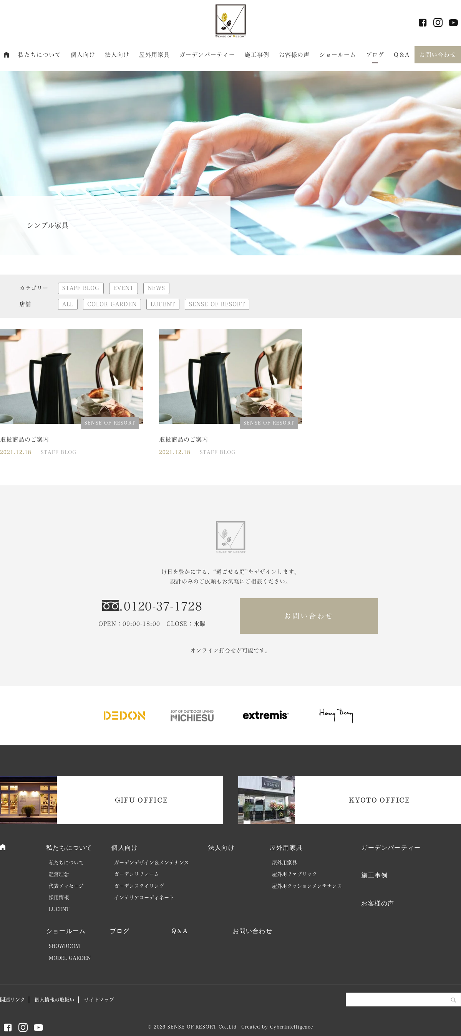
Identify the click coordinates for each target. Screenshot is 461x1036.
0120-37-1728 (163, 606)
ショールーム (338, 55)
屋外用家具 (154, 55)
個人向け (83, 55)
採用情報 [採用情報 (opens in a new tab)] (59, 897)
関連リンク (12, 999)
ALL (67, 304)
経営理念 (59, 874)
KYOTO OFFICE (379, 800)
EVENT (123, 288)
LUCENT (163, 304)
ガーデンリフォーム (136, 874)
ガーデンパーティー (207, 55)
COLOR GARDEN (112, 304)
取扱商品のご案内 (24, 439)
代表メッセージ (66, 886)
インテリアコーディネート (144, 897)
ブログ (375, 55)
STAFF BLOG (80, 288)
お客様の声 (294, 55)
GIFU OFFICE (141, 800)
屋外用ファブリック (294, 874)
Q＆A (402, 55)
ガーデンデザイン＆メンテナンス (151, 862)
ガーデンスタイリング (139, 886)
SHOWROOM (64, 945)
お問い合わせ (437, 55)
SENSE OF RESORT (217, 304)
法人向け (117, 55)
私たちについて (39, 55)
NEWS (156, 288)
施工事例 (257, 55)
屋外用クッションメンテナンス (307, 886)
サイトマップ (99, 999)
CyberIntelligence (291, 1026)
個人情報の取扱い (55, 999)
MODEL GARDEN (70, 957)
